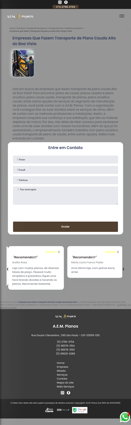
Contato (62, 378)
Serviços (62, 374)
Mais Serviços (65, 386)
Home (61, 363)
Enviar (65, 226)
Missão (61, 371)
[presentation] (65, 212)
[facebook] (66, 3)
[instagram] (60, 3)
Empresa (62, 367)
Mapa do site (65, 382)
